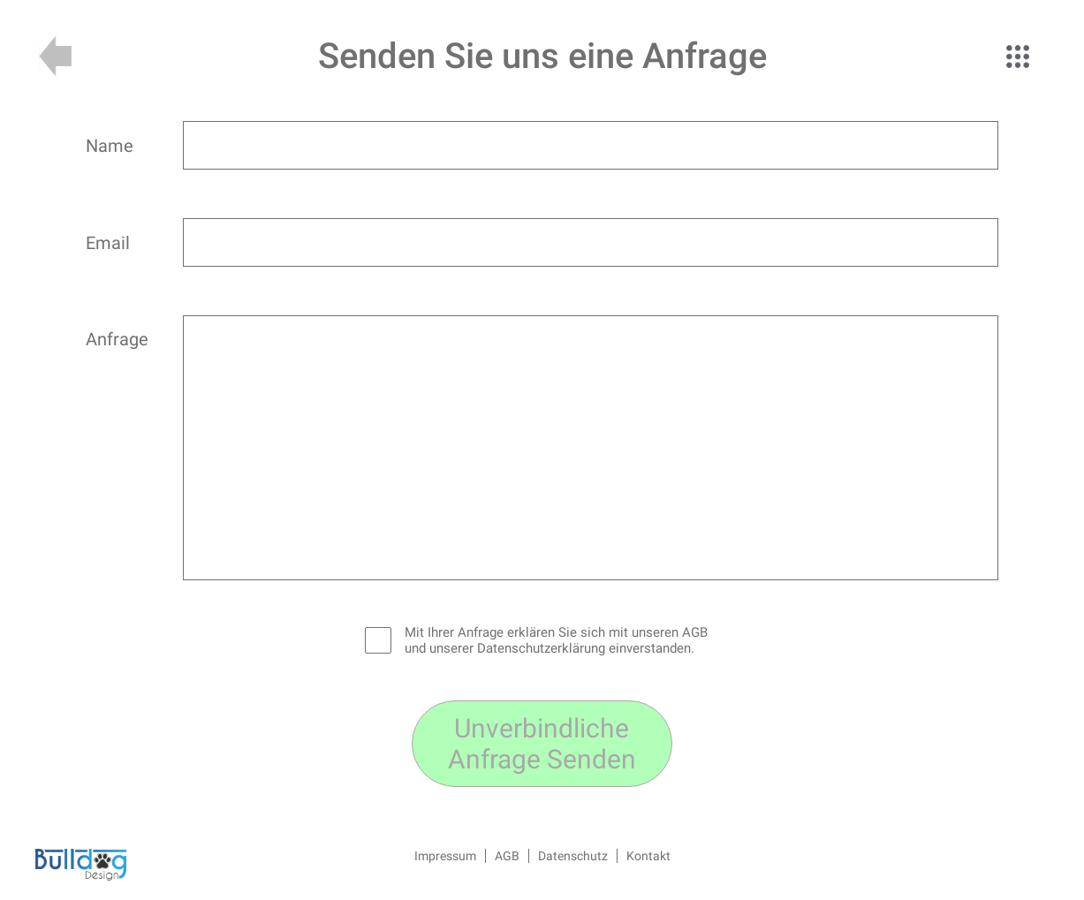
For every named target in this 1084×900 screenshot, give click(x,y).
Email (108, 242)
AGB (507, 856)
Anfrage (117, 339)
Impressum (445, 856)
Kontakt (648, 856)
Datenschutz (573, 856)
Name (109, 145)
